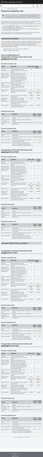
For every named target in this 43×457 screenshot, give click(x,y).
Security (3, 8)
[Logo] (2, 2)
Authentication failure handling (13, 28)
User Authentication (10, 26)
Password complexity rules (12, 8)
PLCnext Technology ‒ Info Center (13, 2)
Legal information (15, 456)
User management (29, 26)
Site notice (15, 454)
